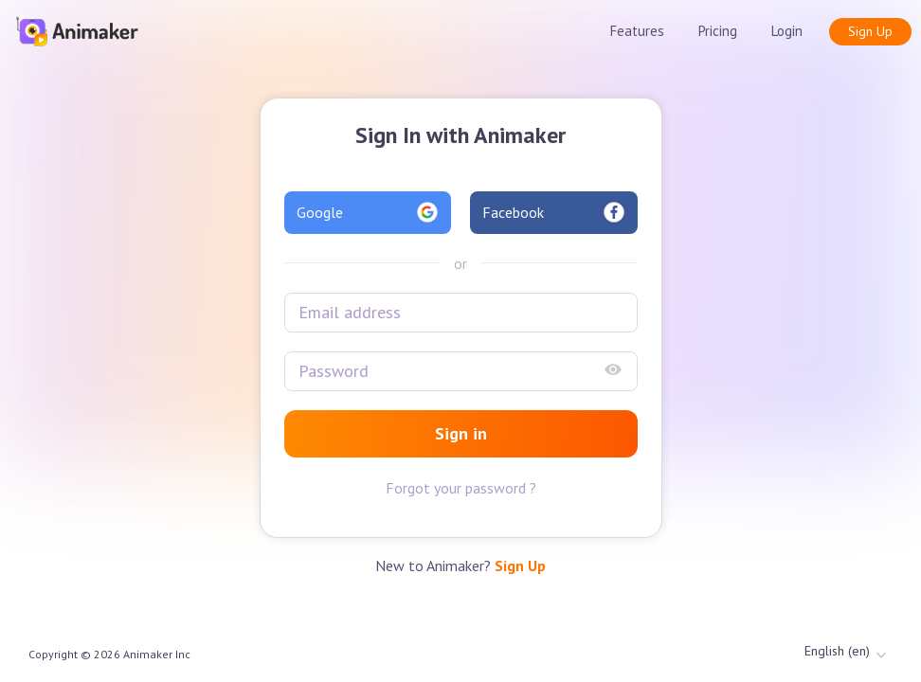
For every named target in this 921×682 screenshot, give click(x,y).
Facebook (553, 212)
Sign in (461, 433)
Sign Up (870, 31)
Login (787, 31)
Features (637, 31)
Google (368, 212)
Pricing (717, 31)
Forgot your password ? (461, 487)
